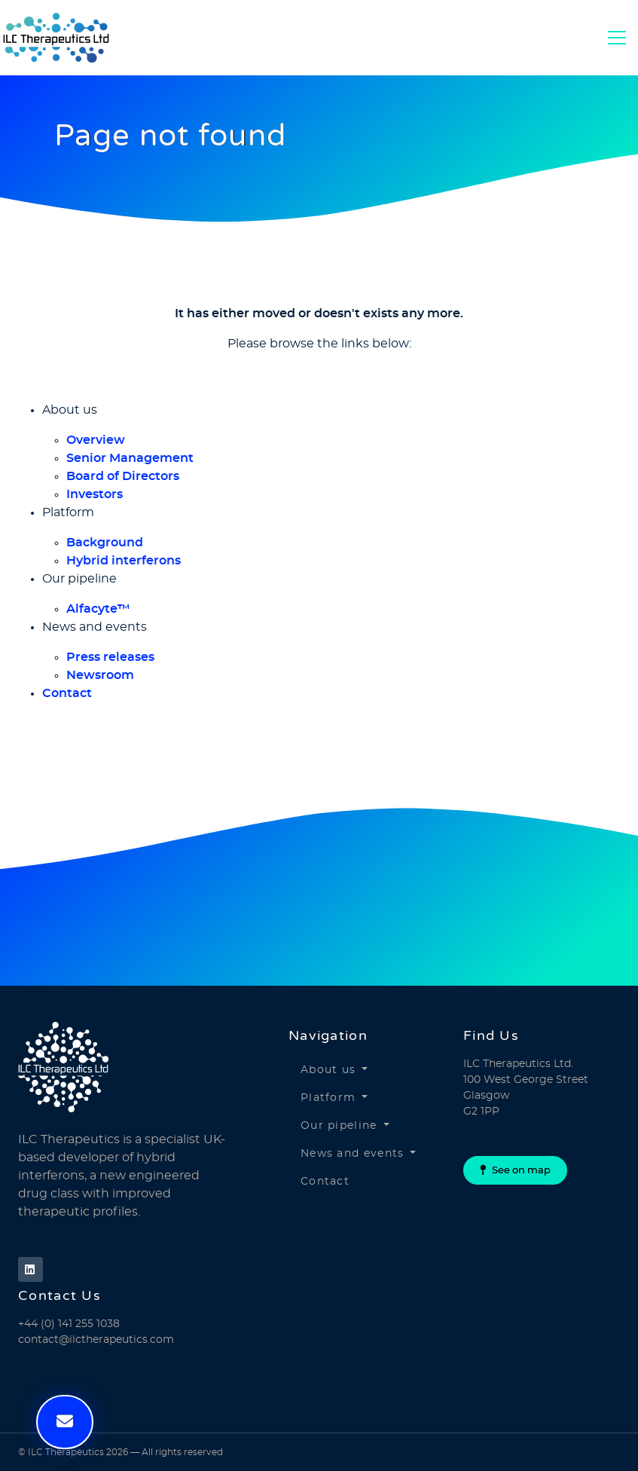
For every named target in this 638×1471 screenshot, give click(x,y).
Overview (95, 440)
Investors (94, 494)
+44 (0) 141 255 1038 (69, 1324)
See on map (515, 1170)
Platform (328, 1098)
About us (328, 1070)
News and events (352, 1153)
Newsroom (100, 675)
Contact (67, 693)
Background (104, 543)
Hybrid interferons (123, 561)
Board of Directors (122, 476)
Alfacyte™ (98, 609)
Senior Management (130, 458)
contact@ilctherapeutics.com (96, 1340)
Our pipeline (339, 1126)
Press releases (110, 657)
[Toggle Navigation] (617, 38)
